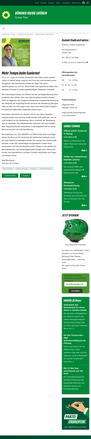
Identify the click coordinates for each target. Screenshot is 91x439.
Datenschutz (76, 3)
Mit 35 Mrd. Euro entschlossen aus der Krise (73, 371)
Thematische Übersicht (44, 34)
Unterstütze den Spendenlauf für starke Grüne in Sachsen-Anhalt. (75, 307)
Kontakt (43, 3)
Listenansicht (10, 175)
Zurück (25, 175)
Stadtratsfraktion (25, 34)
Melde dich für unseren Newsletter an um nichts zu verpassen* (75, 278)
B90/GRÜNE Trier (9, 34)
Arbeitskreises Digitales (73, 170)
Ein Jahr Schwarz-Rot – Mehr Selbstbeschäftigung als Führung (75, 339)
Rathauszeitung (21, 168)
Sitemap (51, 3)
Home (37, 3)
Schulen (33, 168)
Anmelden (75, 291)
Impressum (66, 3)
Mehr (84, 150)
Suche (58, 3)
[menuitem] (37, 3)
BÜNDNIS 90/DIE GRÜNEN (31, 13)
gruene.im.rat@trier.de (77, 62)
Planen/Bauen (8, 168)
